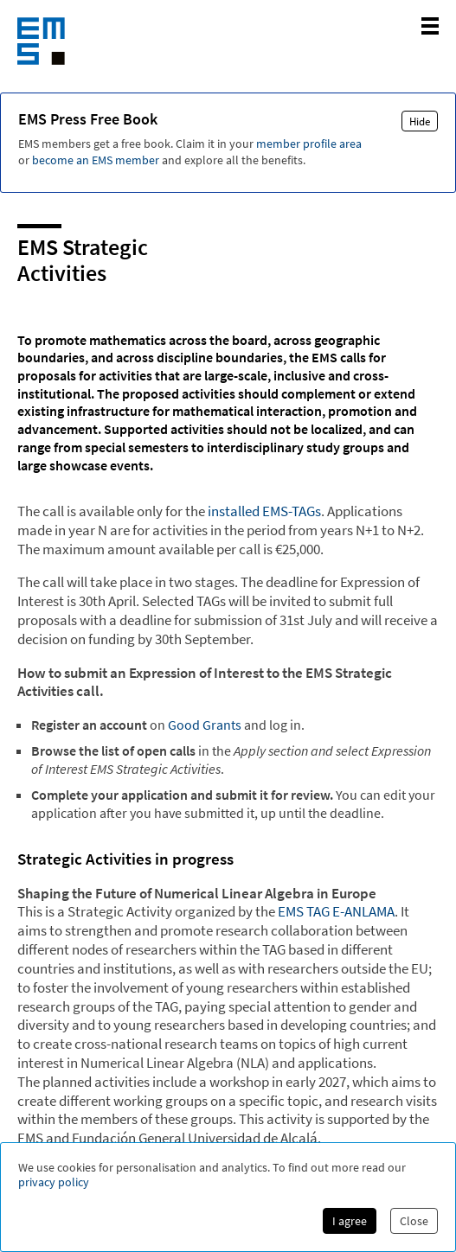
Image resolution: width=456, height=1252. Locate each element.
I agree (349, 1221)
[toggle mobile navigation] (430, 26)
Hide (419, 121)
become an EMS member (95, 160)
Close (414, 1221)
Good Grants (204, 724)
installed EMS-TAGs (264, 511)
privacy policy (53, 1182)
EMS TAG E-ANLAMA (336, 911)
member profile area (309, 143)
